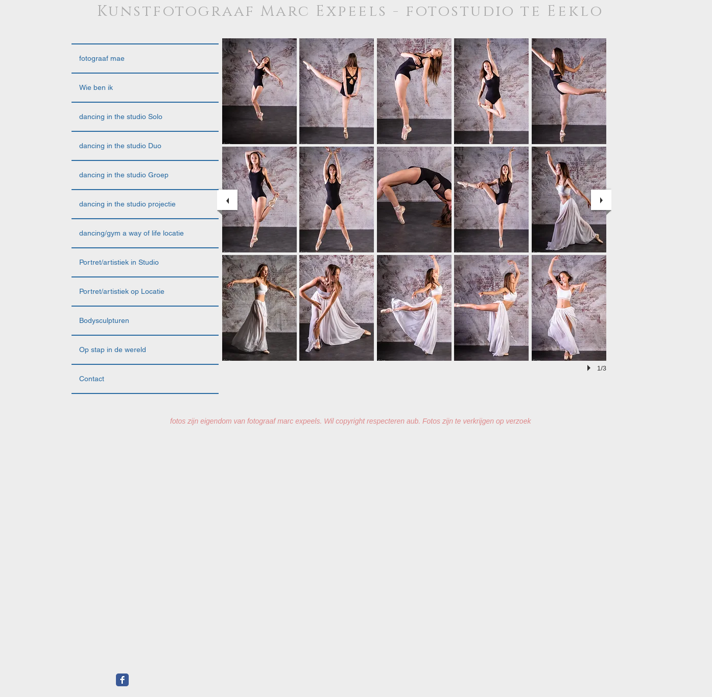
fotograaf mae (102, 58)
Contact (91, 379)
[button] (259, 91)
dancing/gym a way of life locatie (131, 233)
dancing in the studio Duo (120, 146)
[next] (601, 200)
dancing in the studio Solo (120, 116)
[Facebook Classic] (122, 679)
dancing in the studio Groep (124, 175)
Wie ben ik (96, 87)
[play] (590, 368)
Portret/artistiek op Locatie (121, 291)
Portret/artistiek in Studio (119, 262)
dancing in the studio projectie (127, 204)
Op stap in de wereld (112, 349)
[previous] (227, 200)
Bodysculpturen (104, 320)
